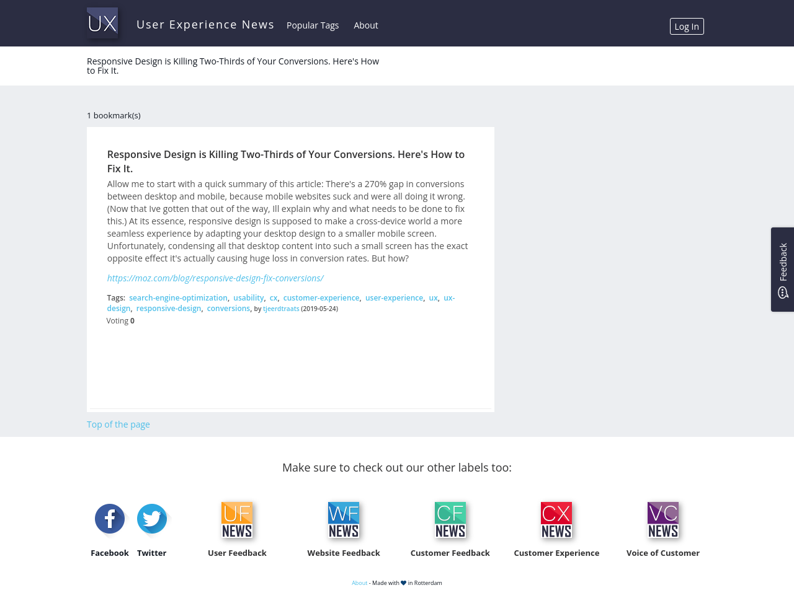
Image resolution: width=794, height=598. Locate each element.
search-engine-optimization (178, 297)
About (366, 25)
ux (433, 297)
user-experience (394, 297)
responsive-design (169, 308)
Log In (687, 26)
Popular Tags (313, 25)
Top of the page (118, 424)
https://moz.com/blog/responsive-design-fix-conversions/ (215, 278)
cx (274, 297)
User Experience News (205, 24)
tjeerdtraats (281, 308)
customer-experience (321, 297)
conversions (228, 308)
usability (248, 297)
